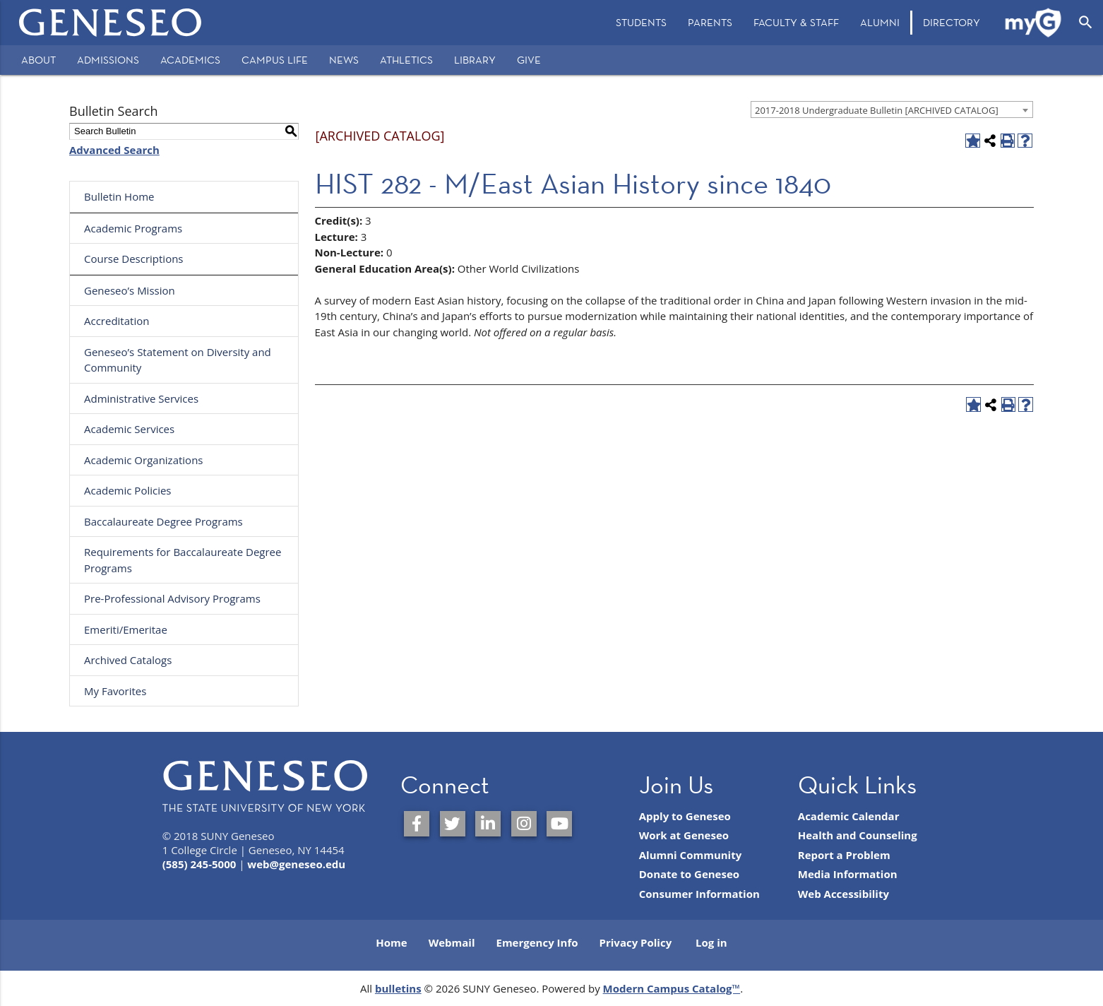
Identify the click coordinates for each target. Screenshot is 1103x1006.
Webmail (452, 942)
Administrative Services (141, 398)
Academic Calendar (849, 816)
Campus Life (275, 59)
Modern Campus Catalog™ (672, 988)
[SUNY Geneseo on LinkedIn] (488, 823)
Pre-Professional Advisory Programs (172, 598)
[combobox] (892, 109)
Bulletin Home (119, 196)
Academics (190, 59)
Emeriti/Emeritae (125, 629)
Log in (711, 942)
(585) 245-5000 (199, 864)
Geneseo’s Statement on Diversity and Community (177, 360)
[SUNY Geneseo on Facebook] (416, 823)
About (38, 59)
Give (529, 59)
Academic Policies (128, 490)
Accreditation (116, 321)
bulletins (398, 988)
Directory (951, 22)
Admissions (108, 59)
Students (641, 22)
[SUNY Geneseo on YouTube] (559, 823)
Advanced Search (114, 150)
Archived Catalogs (128, 660)
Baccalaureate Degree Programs (163, 521)
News (344, 59)
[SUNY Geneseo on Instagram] (524, 823)
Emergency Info (537, 942)
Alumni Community (690, 855)
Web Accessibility (843, 894)
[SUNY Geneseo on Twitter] (452, 823)
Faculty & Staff (796, 22)
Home (391, 942)
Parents (710, 22)
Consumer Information (699, 894)
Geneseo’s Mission (129, 290)
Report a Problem (844, 855)
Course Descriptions (134, 259)
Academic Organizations (143, 460)
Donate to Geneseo (689, 874)
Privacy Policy (636, 942)
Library (475, 59)
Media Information (848, 874)
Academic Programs (133, 228)
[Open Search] (1086, 22)
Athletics (406, 59)
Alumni (880, 22)
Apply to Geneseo (685, 816)
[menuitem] (641, 22)
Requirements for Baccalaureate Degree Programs (182, 560)
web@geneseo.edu (296, 864)
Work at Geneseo (684, 835)
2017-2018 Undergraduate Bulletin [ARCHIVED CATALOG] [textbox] (876, 110)
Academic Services (129, 429)
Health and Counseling (857, 835)
